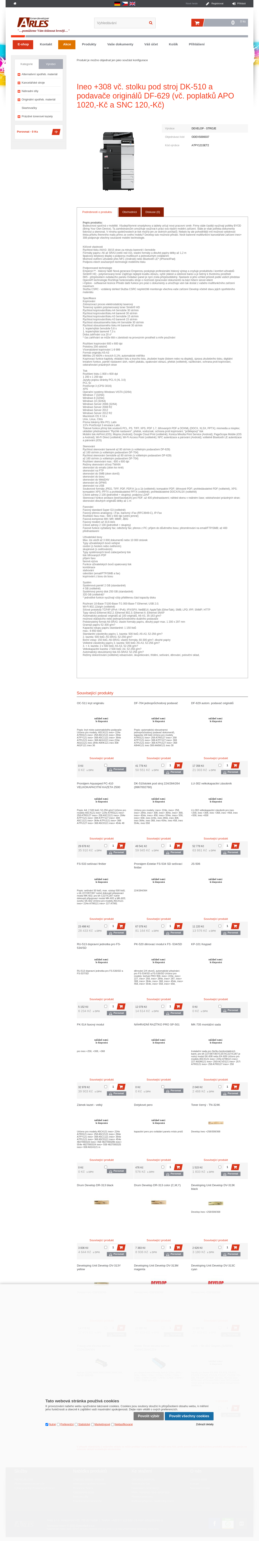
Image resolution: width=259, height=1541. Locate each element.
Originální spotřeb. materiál (39, 99)
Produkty (89, 44)
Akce (67, 44)
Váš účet (151, 44)
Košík (173, 44)
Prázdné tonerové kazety (37, 116)
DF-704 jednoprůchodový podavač (156, 703)
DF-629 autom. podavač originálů (212, 703)
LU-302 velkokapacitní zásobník (211, 783)
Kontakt (46, 44)
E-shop (23, 44)
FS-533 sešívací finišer (91, 863)
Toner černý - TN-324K (205, 1104)
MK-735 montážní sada (206, 1024)
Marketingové (102, 1424)
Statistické (84, 1424)
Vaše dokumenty (120, 44)
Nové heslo (192, 3)
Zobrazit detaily (205, 1424)
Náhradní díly (30, 91)
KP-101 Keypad (201, 944)
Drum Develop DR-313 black (95, 1185)
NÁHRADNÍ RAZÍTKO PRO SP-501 (157, 1024)
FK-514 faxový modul (90, 1024)
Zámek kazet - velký (89, 1104)
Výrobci (50, 64)
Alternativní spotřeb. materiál (40, 74)
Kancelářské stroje (33, 82)
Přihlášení (196, 44)
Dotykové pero (143, 1104)
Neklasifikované (124, 1424)
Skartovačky (29, 108)
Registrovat (217, 3)
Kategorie (26, 64)
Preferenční (67, 1424)
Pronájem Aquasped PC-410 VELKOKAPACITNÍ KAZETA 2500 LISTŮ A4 (98, 787)
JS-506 (195, 863)
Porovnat (119, 769)
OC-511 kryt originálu (90, 703)
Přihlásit (241, 3)
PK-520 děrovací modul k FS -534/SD (158, 944)
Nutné (52, 1424)
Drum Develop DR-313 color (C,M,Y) (157, 1185)
